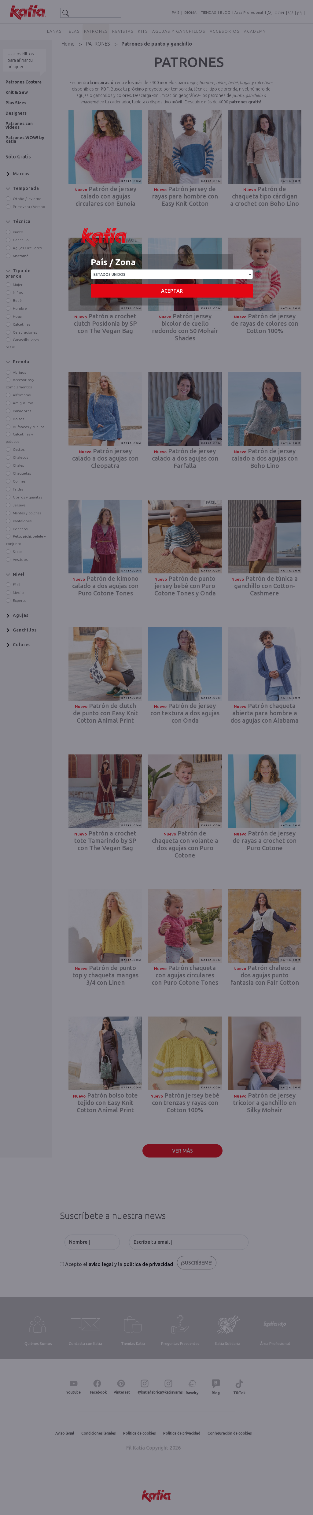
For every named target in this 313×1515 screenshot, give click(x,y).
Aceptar (172, 291)
